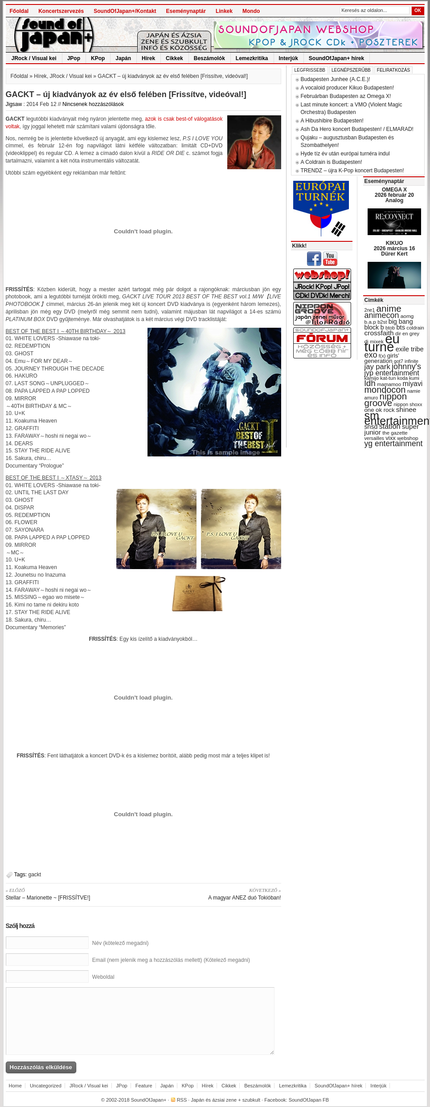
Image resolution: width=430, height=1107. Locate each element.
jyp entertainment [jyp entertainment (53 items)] (391, 373)
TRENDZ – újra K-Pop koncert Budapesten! (352, 170)
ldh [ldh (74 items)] (370, 383)
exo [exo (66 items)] (370, 354)
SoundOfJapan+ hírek (336, 58)
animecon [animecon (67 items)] (381, 315)
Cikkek (174, 58)
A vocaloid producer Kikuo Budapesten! (347, 88)
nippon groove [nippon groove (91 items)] (385, 399)
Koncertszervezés (61, 11)
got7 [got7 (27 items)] (398, 361)
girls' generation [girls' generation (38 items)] (381, 358)
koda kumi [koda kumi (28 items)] (408, 378)
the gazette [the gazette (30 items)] (395, 432)
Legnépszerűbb (351, 70)
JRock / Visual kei (34, 58)
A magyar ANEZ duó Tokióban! (215, 894)
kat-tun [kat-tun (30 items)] (388, 378)
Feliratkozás (393, 70)
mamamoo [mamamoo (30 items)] (389, 384)
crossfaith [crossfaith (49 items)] (379, 333)
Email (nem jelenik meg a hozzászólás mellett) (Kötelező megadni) (171, 960)
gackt (35, 874)
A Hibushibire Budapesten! (332, 121)
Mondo (251, 11)
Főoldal (19, 11)
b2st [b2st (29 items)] (382, 322)
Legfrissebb (310, 70)
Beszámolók (209, 58)
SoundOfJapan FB (309, 1100)
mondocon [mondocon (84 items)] (385, 390)
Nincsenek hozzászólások (93, 104)
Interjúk (288, 58)
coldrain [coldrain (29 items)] (415, 327)
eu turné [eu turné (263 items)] (382, 342)
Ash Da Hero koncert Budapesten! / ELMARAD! (357, 129)
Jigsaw (14, 104)
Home (15, 1085)
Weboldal (103, 977)
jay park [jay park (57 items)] (377, 366)
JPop (73, 58)
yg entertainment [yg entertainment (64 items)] (393, 443)
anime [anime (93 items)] (389, 308)
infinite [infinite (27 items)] (411, 361)
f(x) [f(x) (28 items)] (382, 355)
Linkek (224, 11)
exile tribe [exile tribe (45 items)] (410, 349)
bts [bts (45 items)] (400, 327)
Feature (143, 1085)
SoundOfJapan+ (149, 1100)
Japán (123, 58)
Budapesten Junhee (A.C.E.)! (335, 79)
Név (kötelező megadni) (120, 943)
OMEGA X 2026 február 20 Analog (394, 195)
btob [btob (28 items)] (390, 327)
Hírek (148, 58)
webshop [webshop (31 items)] (407, 438)
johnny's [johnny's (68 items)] (406, 366)
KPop (98, 58)
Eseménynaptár (186, 11)
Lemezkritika (252, 58)
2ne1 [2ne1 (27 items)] (369, 310)
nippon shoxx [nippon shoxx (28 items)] (407, 404)
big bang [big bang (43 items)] (401, 321)
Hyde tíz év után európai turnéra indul (345, 154)
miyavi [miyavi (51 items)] (412, 383)
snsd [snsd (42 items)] (371, 426)
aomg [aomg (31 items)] (407, 316)
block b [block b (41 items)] (374, 327)
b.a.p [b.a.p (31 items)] (370, 322)
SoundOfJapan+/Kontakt (125, 11)
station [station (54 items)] (390, 426)
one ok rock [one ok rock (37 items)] (379, 410)
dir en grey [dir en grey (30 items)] (407, 333)
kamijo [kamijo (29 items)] (371, 378)
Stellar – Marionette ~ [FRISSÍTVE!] (71, 894)
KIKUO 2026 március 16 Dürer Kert (394, 248)
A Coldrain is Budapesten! (331, 162)
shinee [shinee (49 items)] (406, 409)
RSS (182, 1100)
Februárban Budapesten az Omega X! (346, 96)
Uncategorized (45, 1085)
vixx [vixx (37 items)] (390, 438)
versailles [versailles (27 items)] (374, 438)
